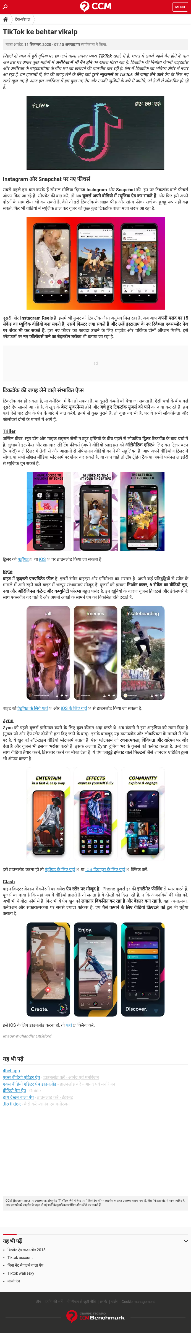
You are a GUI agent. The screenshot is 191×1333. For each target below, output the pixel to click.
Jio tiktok (12, 1104)
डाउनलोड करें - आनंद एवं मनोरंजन (71, 1077)
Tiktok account (20, 1257)
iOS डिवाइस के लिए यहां (105, 869)
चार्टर (114, 1302)
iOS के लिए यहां (74, 708)
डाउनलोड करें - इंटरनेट (55, 1097)
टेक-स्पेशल (22, 19)
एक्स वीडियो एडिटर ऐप (21, 1077)
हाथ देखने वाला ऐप (18, 1097)
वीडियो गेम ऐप (14, 1090)
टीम (38, 1302)
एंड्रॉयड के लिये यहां (32, 708)
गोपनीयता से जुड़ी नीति (81, 1302)
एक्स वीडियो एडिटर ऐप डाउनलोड (29, 1084)
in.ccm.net (21, 1201)
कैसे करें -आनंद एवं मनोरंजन (47, 1104)
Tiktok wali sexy (20, 1273)
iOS (42, 559)
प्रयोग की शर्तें (53, 1302)
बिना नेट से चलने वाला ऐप (25, 1265)
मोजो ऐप (13, 1281)
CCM (9, 1201)
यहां (69, 1025)
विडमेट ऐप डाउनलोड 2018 (26, 1250)
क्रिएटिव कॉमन (96, 1201)
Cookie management (138, 1302)
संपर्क (103, 1302)
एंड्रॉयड (23, 559)
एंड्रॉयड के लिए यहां (60, 869)
